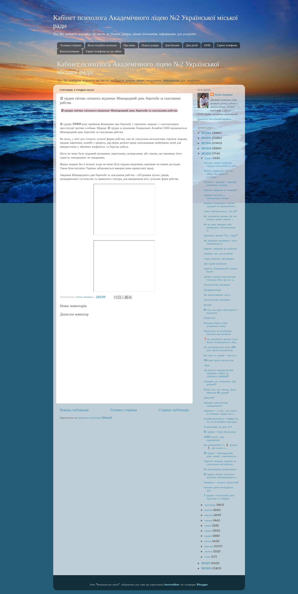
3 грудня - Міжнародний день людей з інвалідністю (220, 454)
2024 (206, 143)
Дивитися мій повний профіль (214, 118)
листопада (210, 504)
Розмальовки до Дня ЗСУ (218, 426)
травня (208, 535)
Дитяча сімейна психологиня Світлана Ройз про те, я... (220, 278)
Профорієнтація (212, 289)
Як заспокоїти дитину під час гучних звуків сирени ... (220, 218)
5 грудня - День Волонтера (220, 431)
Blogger (202, 584)
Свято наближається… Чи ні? (220, 211)
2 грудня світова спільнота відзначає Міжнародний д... (220, 476)
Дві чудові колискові (215, 263)
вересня (209, 515)
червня (208, 530)
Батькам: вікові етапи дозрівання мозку (215, 324)
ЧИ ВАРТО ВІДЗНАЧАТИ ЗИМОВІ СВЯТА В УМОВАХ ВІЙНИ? (218, 373)
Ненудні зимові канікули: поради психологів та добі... (221, 164)
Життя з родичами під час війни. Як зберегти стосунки (218, 173)
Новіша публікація (74, 410)
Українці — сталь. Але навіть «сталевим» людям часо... (220, 412)
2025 (206, 137)
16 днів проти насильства (218, 360)
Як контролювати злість (217, 294)
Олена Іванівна (223, 94)
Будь (207, 365)
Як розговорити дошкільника (220, 469)
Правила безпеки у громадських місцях (216, 196)
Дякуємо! (209, 397)
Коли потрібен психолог (102, 45)
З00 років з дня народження (214, 438)
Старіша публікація (174, 410)
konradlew (171, 584)
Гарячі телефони (227, 45)
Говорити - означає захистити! (221, 482)
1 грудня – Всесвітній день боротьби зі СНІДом (219, 497)
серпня (208, 520)
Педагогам (209, 317)
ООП (207, 45)
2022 (206, 153)
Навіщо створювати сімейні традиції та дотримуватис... (220, 204)
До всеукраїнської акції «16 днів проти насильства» (220, 349)
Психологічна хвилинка (217, 284)
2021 (206, 563)
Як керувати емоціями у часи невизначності (220, 242)
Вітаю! (207, 304)
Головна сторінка (70, 45)
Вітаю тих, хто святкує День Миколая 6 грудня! (220, 391)
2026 (206, 132)
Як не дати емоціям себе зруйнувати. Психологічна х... (219, 227)
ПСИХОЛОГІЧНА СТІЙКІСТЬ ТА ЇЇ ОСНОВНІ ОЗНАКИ (221, 420)
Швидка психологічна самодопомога (216, 404)
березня (209, 546)
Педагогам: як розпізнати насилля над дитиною (218, 332)
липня (208, 525)
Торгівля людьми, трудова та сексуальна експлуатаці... (220, 462)
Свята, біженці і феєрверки (219, 258)
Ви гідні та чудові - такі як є (220, 355)
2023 (206, 148)
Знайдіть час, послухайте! (218, 253)
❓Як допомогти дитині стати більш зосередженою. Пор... (221, 341)
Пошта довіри (150, 45)
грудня (208, 158)
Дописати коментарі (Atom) (95, 417)
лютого (208, 551)
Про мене (129, 45)
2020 (206, 568)
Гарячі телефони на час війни (103, 51)
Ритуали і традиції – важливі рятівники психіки (220, 183)
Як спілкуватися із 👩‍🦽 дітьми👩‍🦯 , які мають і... (220, 446)
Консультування (69, 51)
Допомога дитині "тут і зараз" (221, 235)
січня (207, 556)
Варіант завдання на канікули (220, 189)
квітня (208, 541)
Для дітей (191, 45)
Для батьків (172, 45)
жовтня (208, 509)
